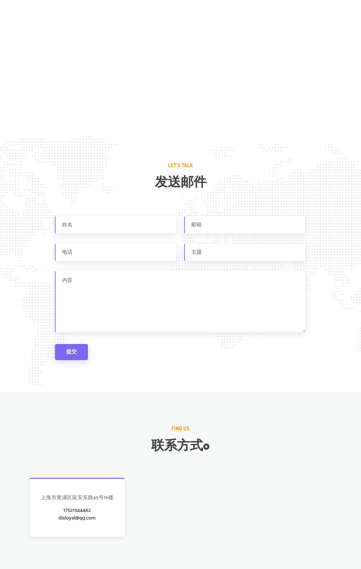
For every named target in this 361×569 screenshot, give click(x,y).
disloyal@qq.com (77, 518)
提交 (71, 352)
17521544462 (77, 510)
